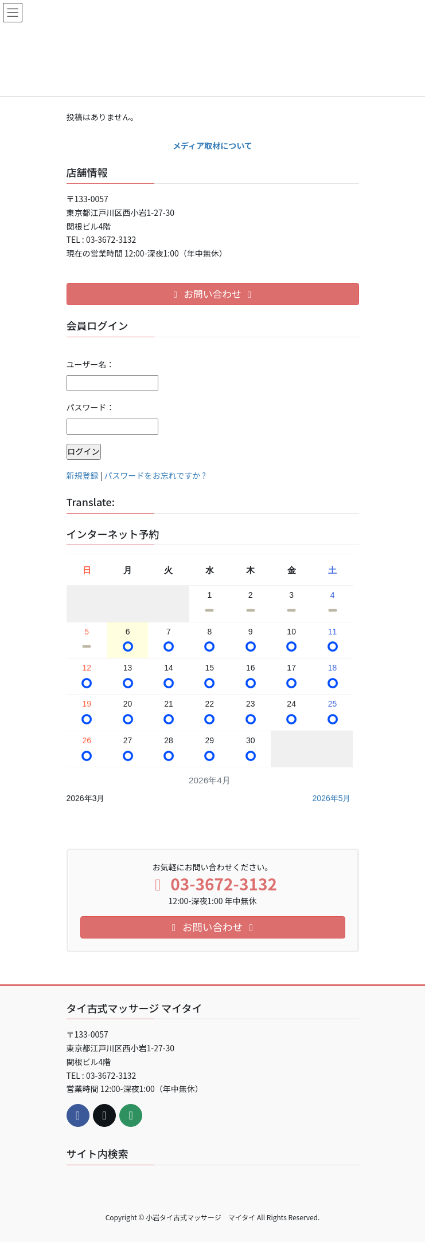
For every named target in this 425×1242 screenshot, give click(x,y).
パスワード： (91, 407)
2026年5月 (332, 798)
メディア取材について (212, 145)
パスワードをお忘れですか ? (155, 475)
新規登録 (83, 475)
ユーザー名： (91, 364)
